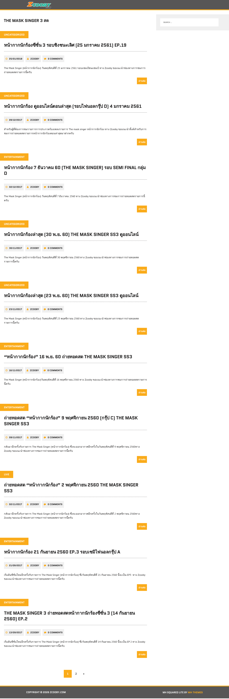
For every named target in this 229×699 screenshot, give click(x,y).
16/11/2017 (15, 371)
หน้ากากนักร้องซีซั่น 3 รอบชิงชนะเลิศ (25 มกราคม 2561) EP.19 (65, 46)
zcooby (34, 59)
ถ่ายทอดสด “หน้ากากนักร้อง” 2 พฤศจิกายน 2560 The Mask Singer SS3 (71, 488)
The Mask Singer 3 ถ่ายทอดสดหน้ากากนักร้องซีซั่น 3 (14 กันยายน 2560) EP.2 (69, 616)
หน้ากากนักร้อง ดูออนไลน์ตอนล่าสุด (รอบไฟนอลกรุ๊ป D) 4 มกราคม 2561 (73, 107)
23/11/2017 (15, 310)
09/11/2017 (15, 438)
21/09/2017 (15, 566)
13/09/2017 (15, 633)
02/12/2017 (15, 187)
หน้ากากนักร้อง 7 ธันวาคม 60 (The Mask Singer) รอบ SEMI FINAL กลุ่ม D (75, 171)
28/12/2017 (15, 120)
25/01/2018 (15, 59)
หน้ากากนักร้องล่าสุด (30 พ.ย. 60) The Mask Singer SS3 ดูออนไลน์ (71, 235)
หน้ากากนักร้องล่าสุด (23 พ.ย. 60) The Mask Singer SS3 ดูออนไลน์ (71, 296)
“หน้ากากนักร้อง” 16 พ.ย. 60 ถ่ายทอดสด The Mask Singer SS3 (68, 357)
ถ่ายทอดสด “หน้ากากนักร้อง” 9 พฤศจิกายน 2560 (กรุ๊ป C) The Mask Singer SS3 (71, 422)
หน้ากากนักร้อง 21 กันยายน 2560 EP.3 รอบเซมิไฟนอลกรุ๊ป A (62, 552)
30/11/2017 (15, 248)
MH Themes (195, 693)
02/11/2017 (15, 505)
